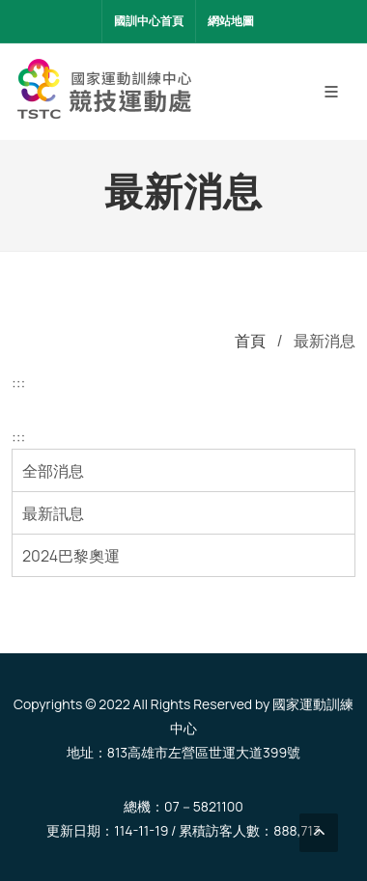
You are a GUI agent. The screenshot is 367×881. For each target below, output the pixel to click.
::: (18, 437)
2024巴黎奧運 (71, 555)
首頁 (250, 340)
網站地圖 (231, 21)
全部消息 (53, 471)
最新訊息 (53, 513)
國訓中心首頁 (149, 21)
